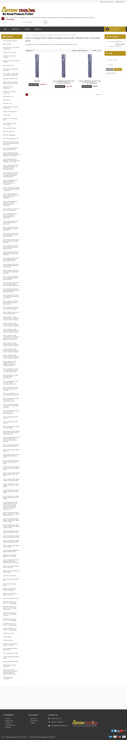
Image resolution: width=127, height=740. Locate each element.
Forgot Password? (111, 73)
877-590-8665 (10, 19)
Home (5, 29)
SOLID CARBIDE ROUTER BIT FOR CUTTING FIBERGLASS (63, 82)
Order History (34, 720)
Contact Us (38, 29)
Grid (31, 50)
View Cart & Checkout (115, 46)
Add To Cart (34, 84)
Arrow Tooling (23, 737)
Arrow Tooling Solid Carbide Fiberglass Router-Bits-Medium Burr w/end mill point (54, 35)
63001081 (37, 81)
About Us (27, 29)
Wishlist (33, 723)
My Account (34, 718)
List (34, 50)
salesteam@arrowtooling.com (59, 725)
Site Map (8, 727)
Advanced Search (10, 725)
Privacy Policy (15, 29)
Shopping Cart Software (48, 737)
